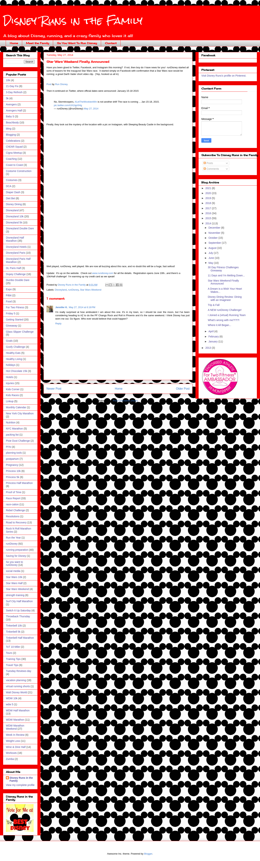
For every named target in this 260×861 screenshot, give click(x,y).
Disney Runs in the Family (73, 20)
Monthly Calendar (16, 407)
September (215, 242)
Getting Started (14, 319)
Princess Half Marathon (19, 483)
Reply (58, 323)
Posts (208, 163)
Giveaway (11, 325)
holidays (10, 364)
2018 (208, 203)
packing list (12, 434)
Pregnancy (12, 464)
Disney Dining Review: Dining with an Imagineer (225, 298)
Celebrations (13, 140)
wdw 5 (9, 704)
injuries (10, 383)
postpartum (12, 458)
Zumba (10, 759)
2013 (208, 347)
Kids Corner (13, 389)
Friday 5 (10, 313)
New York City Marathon (20, 413)
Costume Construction (19, 171)
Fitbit (8, 295)
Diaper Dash (13, 192)
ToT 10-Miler (13, 646)
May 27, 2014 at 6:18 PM (82, 307)
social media (13, 571)
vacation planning (16, 680)
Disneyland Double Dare (20, 228)
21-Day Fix (12, 86)
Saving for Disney (16, 555)
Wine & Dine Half (16, 747)
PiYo (8, 446)
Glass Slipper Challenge (20, 331)
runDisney (73, 289)
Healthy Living (14, 359)
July (211, 252)
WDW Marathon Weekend (15, 727)
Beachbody (12, 122)
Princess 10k (13, 471)
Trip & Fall (213, 304)
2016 (208, 213)
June (211, 257)
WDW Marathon (15, 719)
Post (48, 84)
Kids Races (12, 395)
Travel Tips (12, 665)
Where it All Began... (219, 325)
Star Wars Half (14, 583)
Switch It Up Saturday (18, 610)
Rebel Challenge (15, 510)
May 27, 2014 (91, 108)
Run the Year (13, 537)
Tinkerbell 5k (13, 631)
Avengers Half (14, 110)
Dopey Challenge (16, 274)
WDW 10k (12, 698)
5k (7, 98)
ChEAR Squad (14, 146)
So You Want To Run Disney (77, 43)
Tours (9, 652)
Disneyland (61, 289)
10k (8, 80)
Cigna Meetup (14, 152)
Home (14, 43)
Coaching (11, 158)
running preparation (17, 549)
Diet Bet (10, 198)
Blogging (11, 134)
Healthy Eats (13, 352)
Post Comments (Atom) (125, 400)
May (211, 262)
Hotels (9, 377)
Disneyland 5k (14, 222)
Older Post (183, 388)
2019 (208, 198)
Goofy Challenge (15, 346)
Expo (9, 289)
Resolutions (12, 516)
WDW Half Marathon (18, 710)
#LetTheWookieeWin (86, 101)
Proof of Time (13, 492)
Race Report (13, 498)
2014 (208, 223)
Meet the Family (37, 43)
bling (8, 128)
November (214, 232)
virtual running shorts (18, 686)
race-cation (12, 504)
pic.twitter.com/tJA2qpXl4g (68, 105)
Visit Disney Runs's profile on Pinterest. (223, 75)
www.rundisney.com (102, 273)
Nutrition (10, 422)
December (214, 227)
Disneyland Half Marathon (15, 239)
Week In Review (15, 734)
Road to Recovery (16, 522)
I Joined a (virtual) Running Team (227, 315)
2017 (208, 208)
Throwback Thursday (18, 616)
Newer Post (53, 388)
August (212, 247)
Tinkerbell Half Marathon (20, 637)
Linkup (9, 401)
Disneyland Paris (15, 252)
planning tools (14, 452)
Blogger (148, 853)
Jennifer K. (61, 307)
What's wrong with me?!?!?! (224, 320)
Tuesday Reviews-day (18, 671)
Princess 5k (12, 477)
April (211, 331)
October (213, 237)
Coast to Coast (14, 164)
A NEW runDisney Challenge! (225, 309)
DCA (8, 186)
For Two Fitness (15, 307)
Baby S (10, 116)
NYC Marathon (14, 428)
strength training (15, 595)
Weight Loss (13, 740)
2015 (208, 218)
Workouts (11, 752)
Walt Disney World (16, 692)
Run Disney (61, 84)
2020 (208, 193)
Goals (9, 340)
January (213, 341)
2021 (208, 188)
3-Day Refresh (14, 92)
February (213, 336)
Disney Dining (14, 204)
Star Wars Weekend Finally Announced (223, 282)
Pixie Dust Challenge (18, 440)
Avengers (11, 104)
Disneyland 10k (15, 216)
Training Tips (13, 659)
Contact (111, 43)
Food (9, 301)
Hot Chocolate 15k (16, 371)
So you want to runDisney (14, 563)
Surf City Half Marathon (19, 601)
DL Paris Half (13, 268)
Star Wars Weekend (90, 289)
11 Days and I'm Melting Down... (226, 275)
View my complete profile (20, 785)
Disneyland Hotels (16, 246)
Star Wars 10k (14, 577)
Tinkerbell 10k (14, 625)
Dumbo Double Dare (18, 280)
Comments (211, 168)
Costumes (12, 180)
